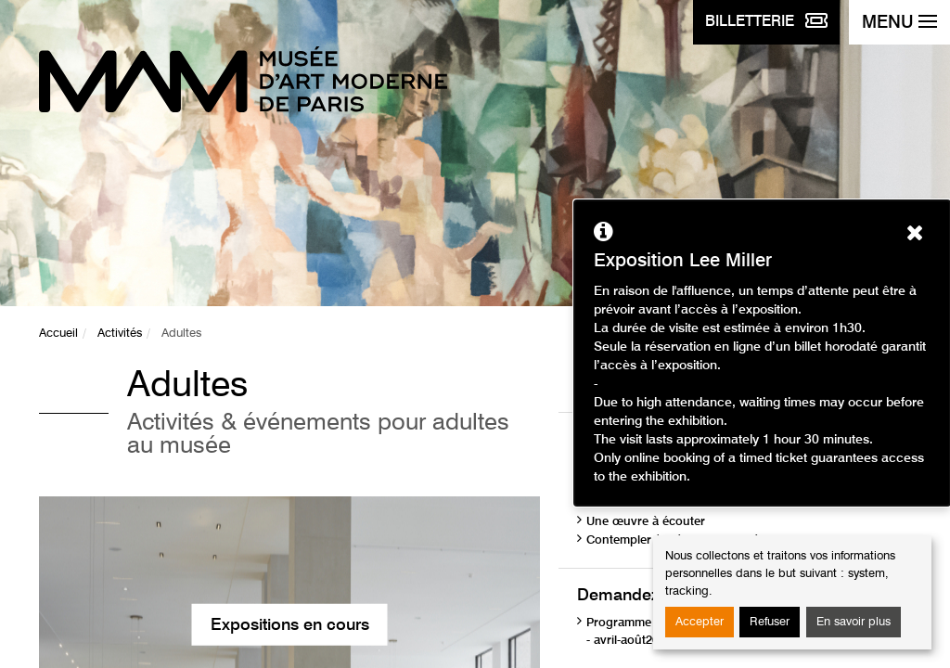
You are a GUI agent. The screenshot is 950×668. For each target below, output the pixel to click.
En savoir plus (853, 622)
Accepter (699, 622)
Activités (119, 334)
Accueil (58, 334)
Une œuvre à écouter (645, 522)
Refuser (770, 622)
